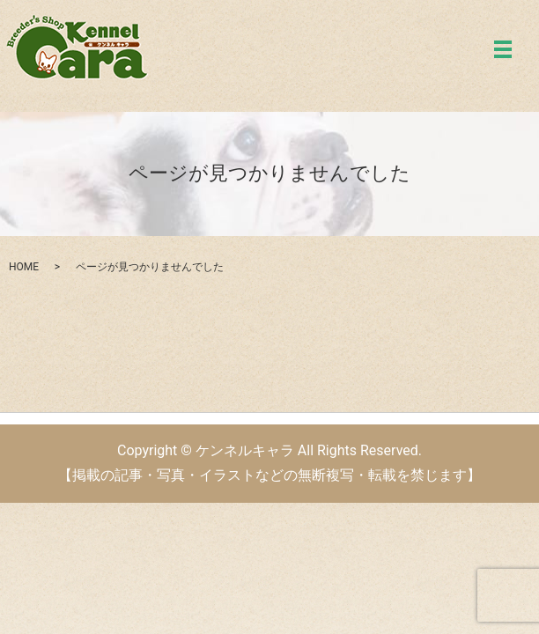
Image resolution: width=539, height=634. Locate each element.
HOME (24, 267)
